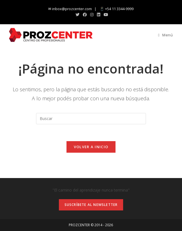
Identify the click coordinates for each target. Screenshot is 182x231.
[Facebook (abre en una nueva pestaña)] (84, 14)
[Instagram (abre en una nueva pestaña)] (91, 14)
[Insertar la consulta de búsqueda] (91, 118)
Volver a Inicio (91, 146)
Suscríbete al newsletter (91, 204)
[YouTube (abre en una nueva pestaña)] (105, 14)
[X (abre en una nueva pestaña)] (77, 14)
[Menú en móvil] (165, 35)
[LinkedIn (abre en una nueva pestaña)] (98, 14)
